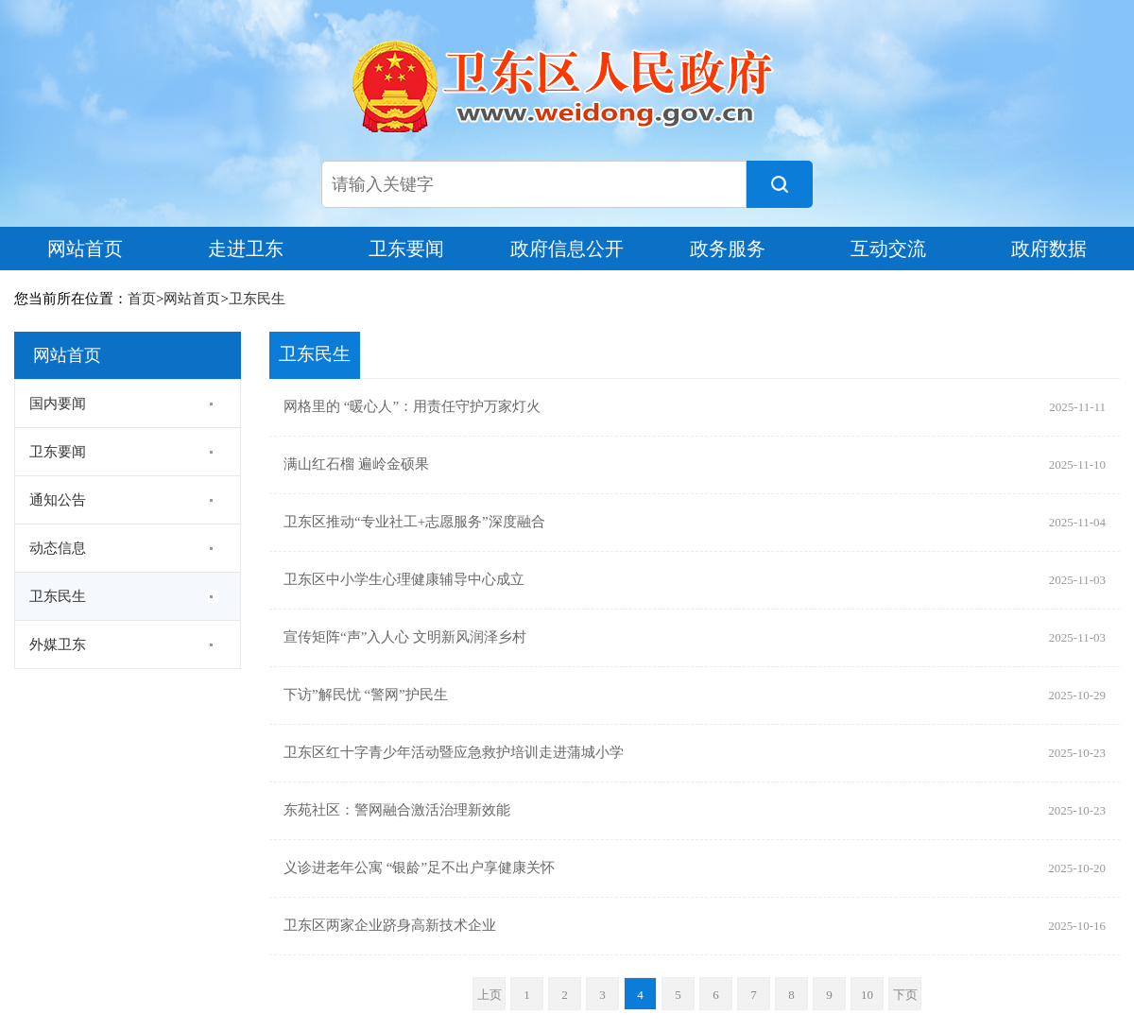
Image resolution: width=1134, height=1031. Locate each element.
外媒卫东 (57, 644)
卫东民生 (257, 298)
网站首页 (85, 248)
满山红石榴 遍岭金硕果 (356, 465)
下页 (905, 995)
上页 (489, 995)
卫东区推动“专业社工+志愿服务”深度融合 (414, 522)
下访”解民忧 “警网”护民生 (366, 695)
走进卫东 (246, 248)
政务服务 (727, 248)
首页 (142, 298)
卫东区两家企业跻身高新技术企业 (390, 926)
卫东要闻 (406, 248)
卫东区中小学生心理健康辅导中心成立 (404, 580)
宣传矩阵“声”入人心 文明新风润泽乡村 (405, 637)
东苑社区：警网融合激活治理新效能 (397, 810)
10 (867, 995)
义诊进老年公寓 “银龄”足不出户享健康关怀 (419, 868)
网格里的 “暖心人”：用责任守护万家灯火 (412, 407)
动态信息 (57, 548)
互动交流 (888, 248)
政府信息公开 (567, 248)
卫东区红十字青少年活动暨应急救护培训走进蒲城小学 (454, 753)
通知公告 (57, 499)
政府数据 (1049, 248)
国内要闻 (57, 403)
